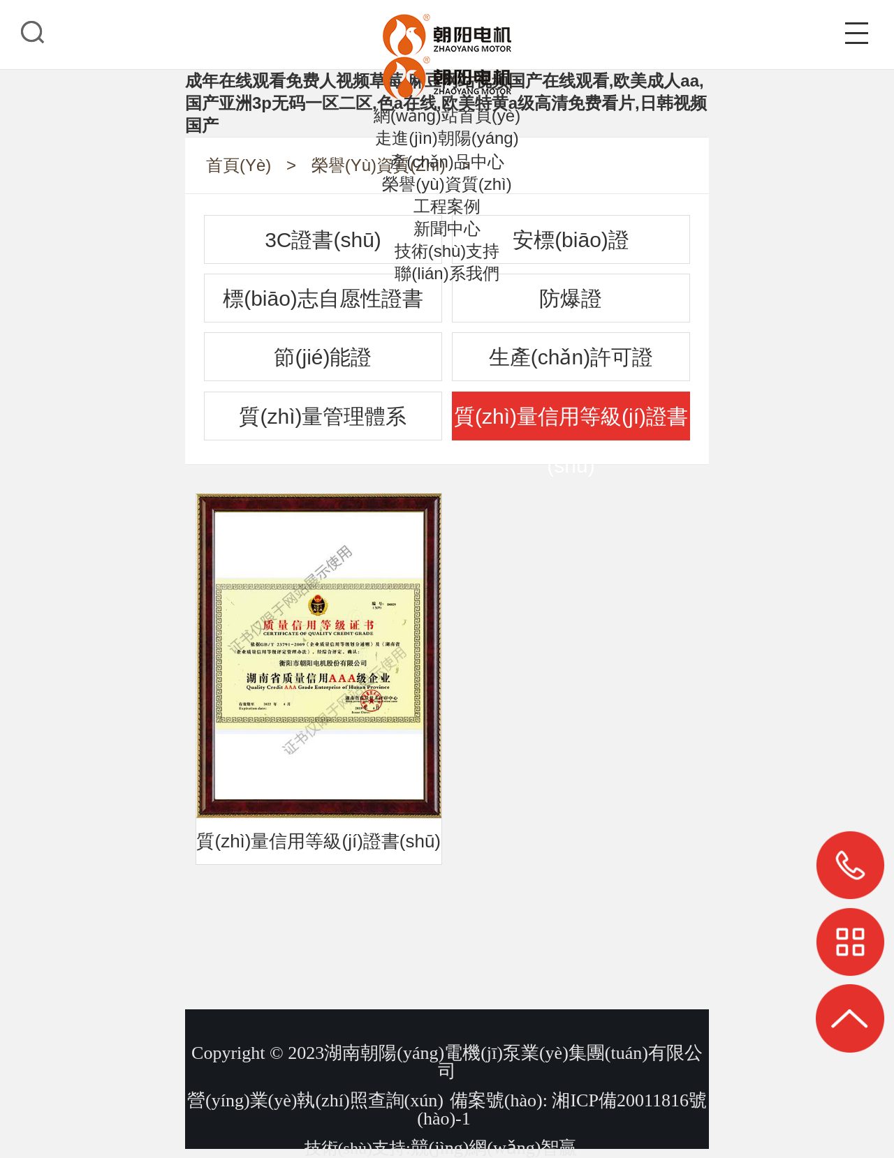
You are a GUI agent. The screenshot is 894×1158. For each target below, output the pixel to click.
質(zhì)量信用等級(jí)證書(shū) (571, 422)
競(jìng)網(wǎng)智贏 (494, 1148)
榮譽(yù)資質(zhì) (446, 184)
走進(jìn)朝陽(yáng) (446, 137)
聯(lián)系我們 (447, 273)
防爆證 (570, 298)
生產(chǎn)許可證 (571, 357)
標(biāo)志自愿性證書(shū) (323, 304)
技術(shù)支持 (447, 251)
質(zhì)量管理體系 (322, 416)
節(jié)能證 (323, 357)
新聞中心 (447, 228)
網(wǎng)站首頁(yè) (447, 115)
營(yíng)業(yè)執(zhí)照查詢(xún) (315, 1100)
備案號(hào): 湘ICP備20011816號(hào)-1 (562, 1109)
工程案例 (447, 206)
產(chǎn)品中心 (447, 161)
